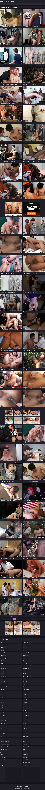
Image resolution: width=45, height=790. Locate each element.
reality (25, 710)
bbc (2, 660)
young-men (26, 765)
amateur (4, 647)
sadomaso (26, 715)
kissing (25, 642)
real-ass (26, 707)
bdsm (3, 663)
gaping (3, 726)
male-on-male (27, 666)
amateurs (4, 650)
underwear (26, 747)
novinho (26, 674)
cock (3, 679)
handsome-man (5, 741)
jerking (3, 754)
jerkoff (3, 760)
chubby (3, 671)
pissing (25, 697)
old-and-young (27, 676)
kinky (3, 765)
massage (26, 668)
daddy (3, 681)
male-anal (26, 663)
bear (3, 666)
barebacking (4, 658)
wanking (26, 752)
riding (25, 713)
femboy (3, 715)
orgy (25, 687)
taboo (25, 728)
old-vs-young (27, 679)
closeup (3, 676)
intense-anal (4, 747)
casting (3, 668)
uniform (26, 749)
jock (2, 762)
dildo (3, 692)
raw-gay (26, 705)
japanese (3, 752)
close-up (3, 674)
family (3, 710)
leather (25, 655)
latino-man (26, 653)
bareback (4, 655)
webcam (26, 754)
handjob (4, 736)
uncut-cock (26, 744)
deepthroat (4, 687)
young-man (26, 762)
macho (25, 658)
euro (3, 702)
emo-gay (3, 700)
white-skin (26, 757)
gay (3, 728)
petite (25, 692)
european (4, 705)
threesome (26, 739)
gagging (3, 721)
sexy (25, 721)
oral (25, 681)
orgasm (25, 684)
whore (25, 760)
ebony (3, 697)
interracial (4, 749)
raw (25, 702)
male (25, 660)
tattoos (25, 734)
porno (25, 700)
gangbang (4, 723)
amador (3, 645)
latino (25, 650)
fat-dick (3, 713)
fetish (3, 718)
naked (25, 671)
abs (2, 642)
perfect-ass (26, 689)
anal (3, 653)
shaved (25, 723)
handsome (4, 739)
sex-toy (25, 718)
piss (25, 694)
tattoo (25, 731)
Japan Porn (7, 1)
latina (25, 647)
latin (25, 645)
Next (30, 618)
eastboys (3, 694)
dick (3, 689)
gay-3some (4, 731)
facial (3, 707)
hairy (3, 734)
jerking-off (4, 757)
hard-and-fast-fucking (6, 744)
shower (25, 726)
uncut (25, 741)
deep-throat (4, 684)
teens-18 (26, 736)
